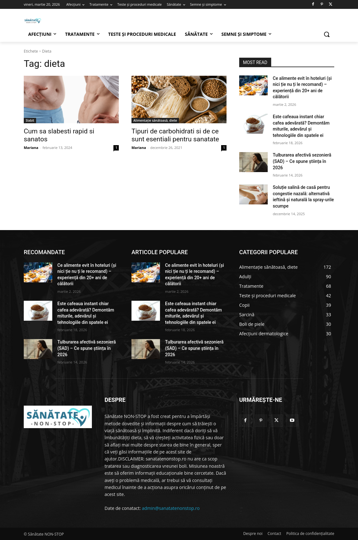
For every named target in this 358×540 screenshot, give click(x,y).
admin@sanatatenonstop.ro (171, 508)
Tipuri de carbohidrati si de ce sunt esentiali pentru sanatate (175, 135)
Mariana (31, 147)
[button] (326, 34)
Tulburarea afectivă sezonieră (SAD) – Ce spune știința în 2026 (302, 161)
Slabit (30, 120)
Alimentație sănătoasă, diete (155, 120)
